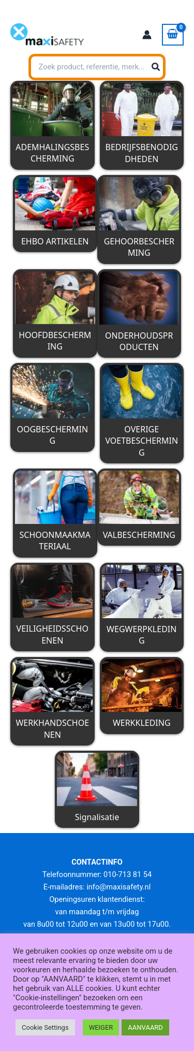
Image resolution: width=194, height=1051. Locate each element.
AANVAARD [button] (145, 1027)
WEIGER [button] (101, 1027)
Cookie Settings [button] (45, 1027)
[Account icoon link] (147, 34)
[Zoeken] (156, 67)
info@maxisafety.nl (118, 887)
